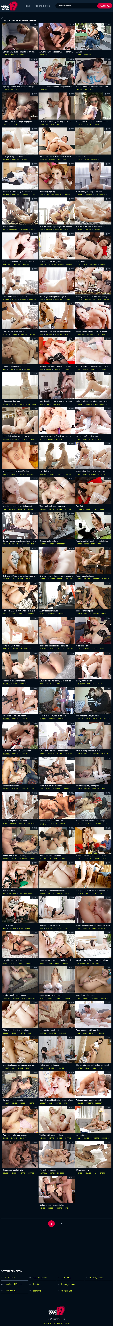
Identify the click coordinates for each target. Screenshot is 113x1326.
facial (66, 229)
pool (47, 404)
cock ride (30, 474)
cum (47, 194)
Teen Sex (37, 1284)
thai (58, 124)
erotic (88, 229)
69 (40, 858)
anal (41, 194)
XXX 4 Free (66, 1277)
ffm (104, 858)
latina (79, 55)
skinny (48, 684)
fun (99, 544)
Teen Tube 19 (10, 1290)
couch (88, 509)
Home (28, 6)
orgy (5, 124)
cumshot (67, 194)
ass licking (81, 684)
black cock (60, 544)
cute (41, 684)
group (27, 928)
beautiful (80, 229)
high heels (91, 334)
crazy (28, 579)
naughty (103, 264)
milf (12, 55)
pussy (33, 229)
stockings (20, 55)
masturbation (100, 194)
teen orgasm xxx (68, 1284)
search (103, 6)
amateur (6, 579)
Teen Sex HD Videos (13, 1284)
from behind (13, 229)
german (6, 55)
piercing (69, 579)
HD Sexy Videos (96, 1277)
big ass (91, 439)
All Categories (42, 6)
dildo (87, 159)
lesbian (60, 579)
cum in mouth (56, 194)
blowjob (88, 124)
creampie (25, 194)
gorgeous (93, 264)
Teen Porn (37, 1290)
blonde (79, 124)
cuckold (97, 124)
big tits (14, 299)
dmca (67, 1323)
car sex (68, 474)
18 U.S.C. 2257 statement (53, 1323)
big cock (6, 299)
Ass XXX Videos (40, 1277)
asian (42, 124)
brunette (15, 159)
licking (24, 159)
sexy (34, 404)
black (85, 264)
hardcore (24, 229)
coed (104, 789)
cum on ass (28, 893)
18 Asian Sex (66, 1290)
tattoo (106, 299)
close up (21, 474)
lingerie (80, 89)
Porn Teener (10, 1277)
